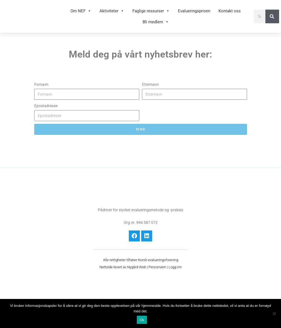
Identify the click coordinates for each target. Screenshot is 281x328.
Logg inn (175, 267)
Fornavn (41, 84)
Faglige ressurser (151, 10)
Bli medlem (156, 21)
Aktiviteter (112, 10)
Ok (142, 320)
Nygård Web (136, 267)
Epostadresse (46, 106)
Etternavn (150, 84)
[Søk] (272, 16)
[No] (274, 313)
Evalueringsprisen (194, 10)
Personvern (157, 267)
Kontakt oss (229, 10)
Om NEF (80, 10)
